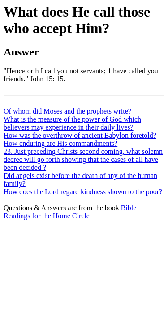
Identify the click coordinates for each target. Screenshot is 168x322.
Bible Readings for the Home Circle (70, 212)
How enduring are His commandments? (60, 143)
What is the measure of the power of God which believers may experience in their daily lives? (72, 123)
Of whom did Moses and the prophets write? (67, 111)
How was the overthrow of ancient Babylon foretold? (80, 135)
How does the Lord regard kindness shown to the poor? (83, 191)
